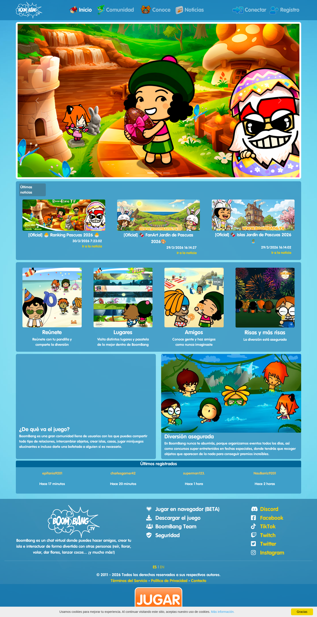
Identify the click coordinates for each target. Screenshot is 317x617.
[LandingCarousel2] (158, 173)
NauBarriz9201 (265, 473)
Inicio (80, 9)
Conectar (249, 10)
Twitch (268, 535)
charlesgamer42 (123, 473)
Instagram (272, 553)
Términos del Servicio (129, 581)
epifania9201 (52, 473)
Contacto (198, 581)
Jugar (158, 600)
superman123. (194, 473)
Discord (269, 509)
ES (155, 567)
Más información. (223, 611)
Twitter (268, 544)
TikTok (268, 526)
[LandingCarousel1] (150, 173)
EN (162, 567)
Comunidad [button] (115, 10)
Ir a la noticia (92, 246)
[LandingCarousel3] (166, 173)
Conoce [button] (155, 9)
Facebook (271, 518)
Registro (284, 10)
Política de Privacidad (169, 581)
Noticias (190, 10)
